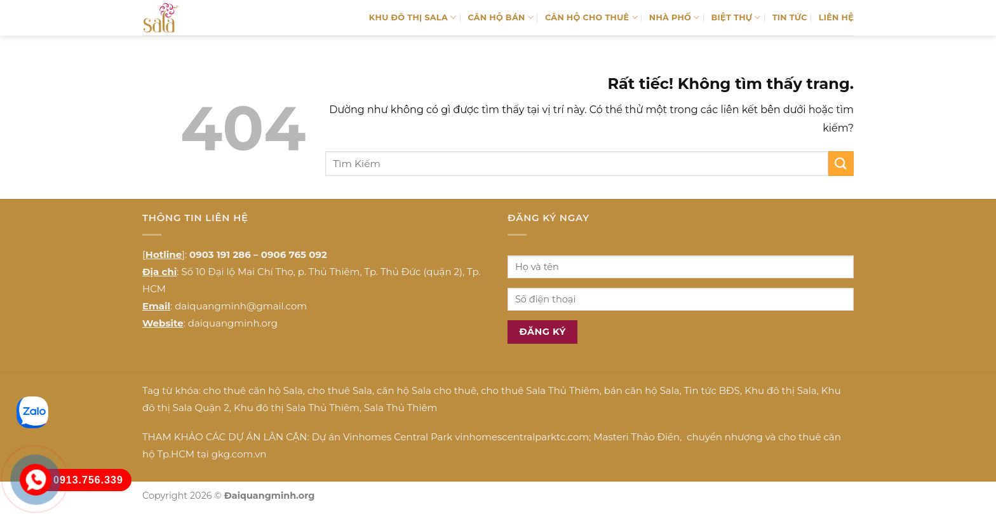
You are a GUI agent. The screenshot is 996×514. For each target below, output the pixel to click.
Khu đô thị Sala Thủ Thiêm (297, 408)
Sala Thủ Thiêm (400, 408)
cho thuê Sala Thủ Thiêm (540, 390)
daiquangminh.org (233, 323)
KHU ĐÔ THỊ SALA (413, 17)
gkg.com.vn (239, 454)
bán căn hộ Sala (642, 390)
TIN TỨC (789, 17)
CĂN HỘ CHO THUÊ (591, 17)
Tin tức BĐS (712, 390)
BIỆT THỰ (736, 17)
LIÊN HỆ (836, 17)
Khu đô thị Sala (780, 390)
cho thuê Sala (339, 390)
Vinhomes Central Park (397, 437)
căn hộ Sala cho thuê (426, 390)
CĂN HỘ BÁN (501, 17)
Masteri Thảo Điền (636, 437)
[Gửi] (841, 163)
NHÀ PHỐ (674, 17)
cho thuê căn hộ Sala (253, 390)
